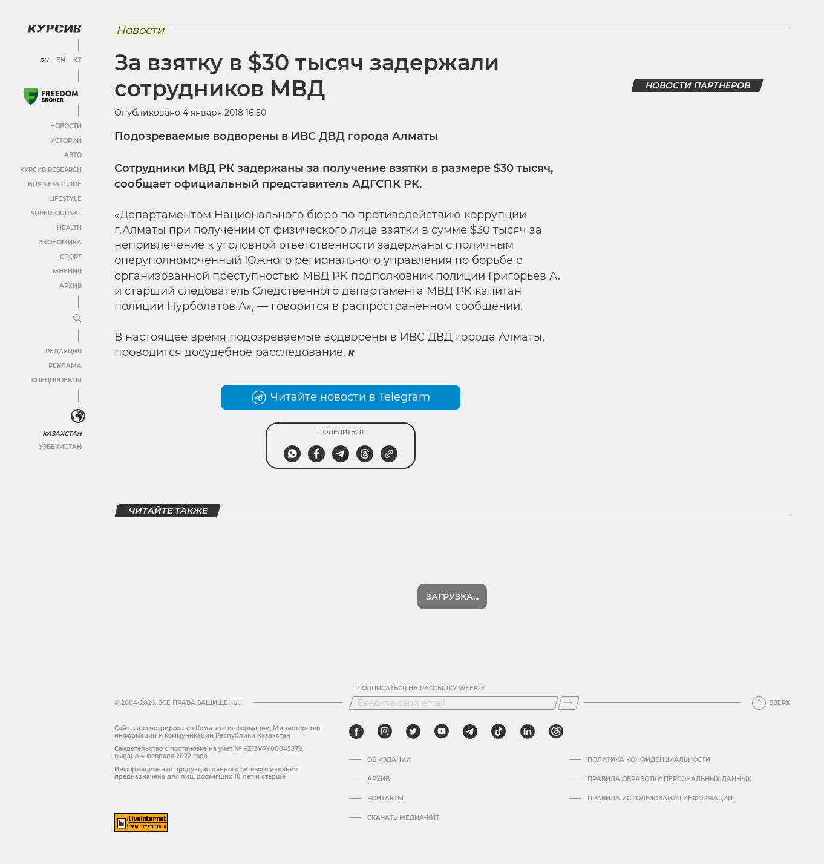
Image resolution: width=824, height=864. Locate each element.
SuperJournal (56, 213)
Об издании (389, 760)
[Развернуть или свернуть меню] (77, 319)
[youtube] (441, 731)
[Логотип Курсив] (54, 28)
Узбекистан (60, 447)
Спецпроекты (56, 380)
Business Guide (55, 184)
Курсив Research (51, 170)
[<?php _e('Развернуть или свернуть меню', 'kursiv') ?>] (78, 416)
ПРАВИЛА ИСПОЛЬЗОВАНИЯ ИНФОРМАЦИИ (660, 798)
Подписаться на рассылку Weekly (421, 688)
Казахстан (62, 433)
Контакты (385, 798)
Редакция (63, 351)
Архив (70, 286)
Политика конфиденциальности (648, 760)
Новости (66, 126)
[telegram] (470, 731)
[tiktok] (498, 731)
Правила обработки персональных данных (669, 779)
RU (43, 60)
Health (69, 228)
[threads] (556, 731)
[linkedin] (527, 731)
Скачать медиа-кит (403, 818)
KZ (77, 60)
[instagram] (385, 731)
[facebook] (356, 731)
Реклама (65, 366)
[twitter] (413, 731)
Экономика (60, 242)
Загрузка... (452, 596)
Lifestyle (65, 199)
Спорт (71, 257)
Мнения (67, 271)
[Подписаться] (569, 703)
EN (60, 60)
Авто (73, 155)
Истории (66, 141)
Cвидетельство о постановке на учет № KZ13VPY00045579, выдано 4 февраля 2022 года (208, 752)
